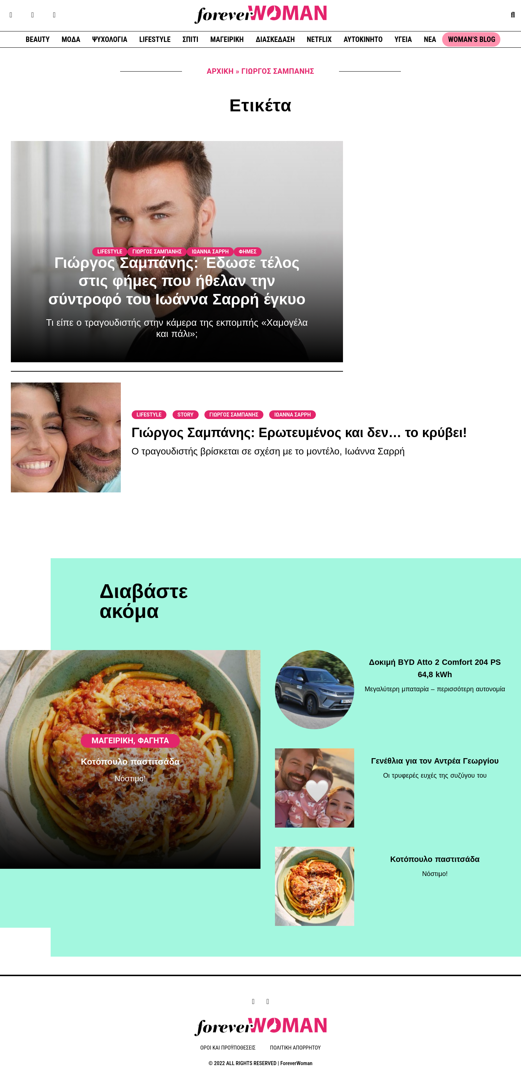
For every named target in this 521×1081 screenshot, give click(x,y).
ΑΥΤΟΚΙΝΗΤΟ (363, 39)
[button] (512, 14)
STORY (186, 415)
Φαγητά (153, 767)
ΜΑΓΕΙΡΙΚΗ (226, 39)
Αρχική (220, 71)
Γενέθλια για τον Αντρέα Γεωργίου (435, 756)
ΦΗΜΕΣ (248, 252)
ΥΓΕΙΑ (403, 39)
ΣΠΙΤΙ (190, 39)
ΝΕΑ (430, 39)
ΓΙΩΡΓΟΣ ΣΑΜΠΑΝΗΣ (157, 252)
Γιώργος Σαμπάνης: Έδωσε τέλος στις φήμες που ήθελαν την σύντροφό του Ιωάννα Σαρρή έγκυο (177, 281)
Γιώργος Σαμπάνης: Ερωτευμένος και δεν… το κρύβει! (299, 432)
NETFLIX (319, 39)
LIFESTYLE (154, 39)
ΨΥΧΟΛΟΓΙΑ (109, 39)
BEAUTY (38, 39)
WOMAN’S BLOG (471, 39)
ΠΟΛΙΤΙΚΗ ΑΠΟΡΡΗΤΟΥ (295, 1048)
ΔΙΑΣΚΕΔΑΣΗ (275, 39)
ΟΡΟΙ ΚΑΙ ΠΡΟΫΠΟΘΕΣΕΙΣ (228, 1048)
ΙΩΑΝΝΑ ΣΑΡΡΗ (210, 252)
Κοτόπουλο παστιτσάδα (130, 789)
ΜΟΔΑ (71, 39)
